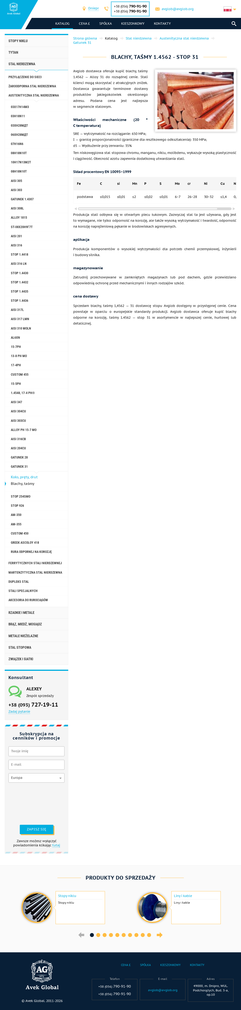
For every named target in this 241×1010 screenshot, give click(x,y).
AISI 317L (17, 310)
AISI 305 (16, 181)
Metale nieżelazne (23, 636)
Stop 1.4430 (19, 273)
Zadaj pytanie (19, 711)
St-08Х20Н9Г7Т (22, 227)
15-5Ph (16, 384)
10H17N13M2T (21, 162)
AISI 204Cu (18, 448)
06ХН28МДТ (19, 135)
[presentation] (27, 803)
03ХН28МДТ (19, 125)
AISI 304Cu (18, 411)
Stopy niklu (18, 41)
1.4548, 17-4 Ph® (23, 393)
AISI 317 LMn (20, 319)
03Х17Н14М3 (20, 107)
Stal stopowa (19, 647)
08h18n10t (19, 171)
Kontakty (162, 23)
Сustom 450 (19, 533)
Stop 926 (17, 505)
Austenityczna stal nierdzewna (33, 95)
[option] (62, 907)
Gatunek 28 (19, 457)
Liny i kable (183, 896)
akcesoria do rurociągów (28, 600)
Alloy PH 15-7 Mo (23, 430)
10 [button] (149, 935)
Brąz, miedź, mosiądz (25, 624)
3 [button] (105, 935)
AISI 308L (17, 208)
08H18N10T (19, 153)
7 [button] (130, 935)
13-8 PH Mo (19, 356)
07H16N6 (17, 144)
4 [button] (111, 935)
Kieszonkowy (133, 23)
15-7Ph (16, 347)
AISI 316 (16, 245)
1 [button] (92, 935)
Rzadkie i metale (21, 613)
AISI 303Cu (18, 421)
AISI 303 (16, 190)
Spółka (105, 23)
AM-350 (16, 515)
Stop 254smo (20, 496)
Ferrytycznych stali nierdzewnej (35, 563)
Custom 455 (19, 374)
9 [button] (143, 935)
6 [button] (124, 935)
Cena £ (84, 23)
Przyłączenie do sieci (25, 77)
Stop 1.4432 (19, 282)
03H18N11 (18, 116)
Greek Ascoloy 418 (25, 542)
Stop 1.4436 (19, 300)
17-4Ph (16, 365)
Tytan (13, 52)
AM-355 (16, 524)
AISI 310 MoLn (21, 328)
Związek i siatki (20, 659)
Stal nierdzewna (21, 64)
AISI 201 (16, 236)
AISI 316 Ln (19, 264)
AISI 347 (16, 402)
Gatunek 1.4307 (22, 199)
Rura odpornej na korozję (31, 552)
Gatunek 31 (19, 466)
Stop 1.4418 (19, 254)
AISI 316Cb (18, 439)
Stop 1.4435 (19, 291)
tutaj (56, 845)
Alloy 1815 (19, 217)
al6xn (15, 337)
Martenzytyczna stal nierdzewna (35, 572)
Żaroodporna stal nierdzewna (32, 86)
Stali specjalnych (23, 591)
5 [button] (117, 935)
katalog (62, 23)
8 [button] (136, 935)
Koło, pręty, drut (24, 477)
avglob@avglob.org (178, 9)
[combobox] (93, 9)
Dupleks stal (18, 581)
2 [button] (98, 935)
